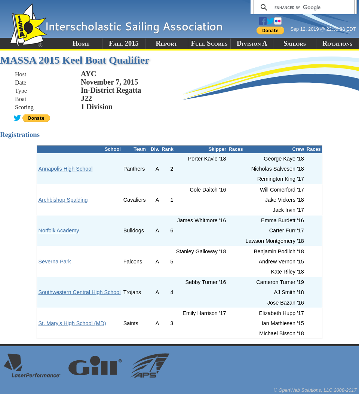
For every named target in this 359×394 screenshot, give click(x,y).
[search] (302, 7)
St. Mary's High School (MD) (72, 323)
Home (81, 43)
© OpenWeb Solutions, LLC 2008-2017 (315, 390)
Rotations (337, 43)
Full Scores (209, 43)
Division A (252, 43)
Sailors (294, 43)
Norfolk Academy (59, 230)
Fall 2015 (123, 43)
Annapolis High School (66, 169)
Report (166, 43)
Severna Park (55, 262)
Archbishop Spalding (63, 200)
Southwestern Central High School (80, 292)
